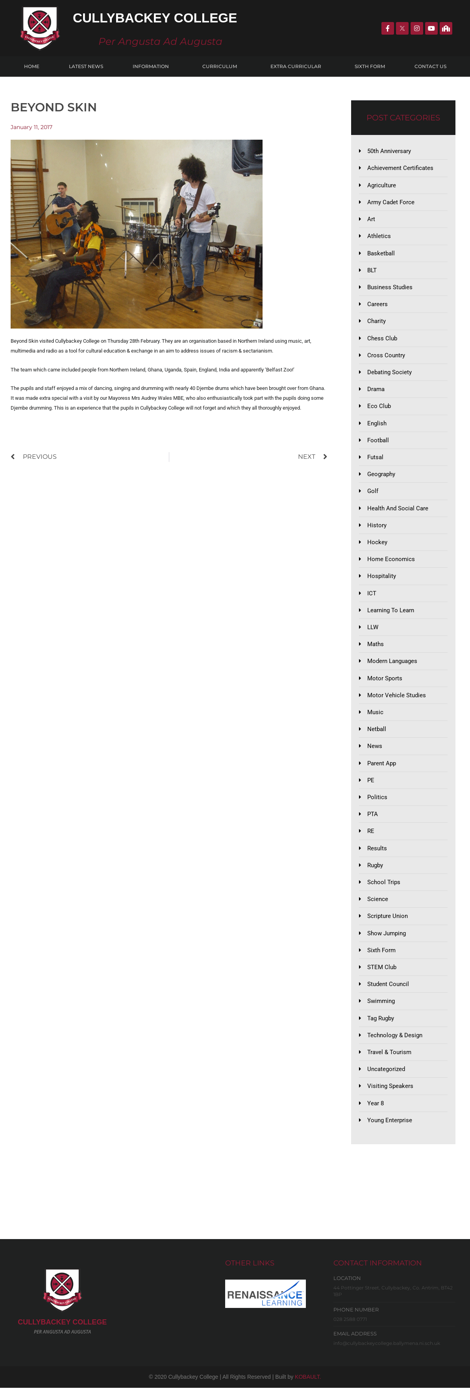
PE (370, 788)
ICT (371, 598)
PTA (372, 822)
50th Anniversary (389, 151)
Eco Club (379, 409)
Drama (376, 392)
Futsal (375, 461)
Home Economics (391, 564)
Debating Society (389, 375)
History (377, 530)
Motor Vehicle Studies (396, 702)
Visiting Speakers (390, 1098)
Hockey (377, 547)
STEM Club (381, 977)
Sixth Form (370, 66)
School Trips (383, 891)
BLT (372, 271)
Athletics (379, 237)
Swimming (381, 1012)
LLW (372, 633)
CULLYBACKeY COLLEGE (62, 1335)
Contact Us (430, 66)
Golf (372, 495)
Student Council (388, 994)
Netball (376, 736)
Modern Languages (392, 667)
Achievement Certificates (400, 168)
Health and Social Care (397, 512)
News (374, 753)
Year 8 (375, 1115)
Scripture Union (387, 925)
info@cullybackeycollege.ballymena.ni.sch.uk (386, 1356)
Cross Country (386, 357)
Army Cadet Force (390, 203)
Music (375, 719)
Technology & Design (394, 1046)
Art (371, 219)
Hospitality (381, 581)
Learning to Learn (390, 616)
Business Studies (390, 288)
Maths (375, 650)
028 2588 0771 (350, 1332)
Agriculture (381, 185)
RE (370, 839)
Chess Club (382, 340)
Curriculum (221, 66)
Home (31, 66)
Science (377, 908)
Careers (377, 306)
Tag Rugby (380, 1029)
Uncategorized (386, 1080)
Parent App (381, 770)
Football (378, 443)
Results (377, 857)
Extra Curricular (297, 66)
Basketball (381, 254)
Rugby (375, 874)
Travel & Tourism (389, 1063)
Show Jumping (386, 943)
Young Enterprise (389, 1132)
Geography (381, 478)
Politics (377, 805)
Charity (376, 323)
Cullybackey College (162, 17)
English (377, 426)
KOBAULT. (308, 1389)
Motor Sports (384, 685)
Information (153, 66)
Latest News (86, 66)
